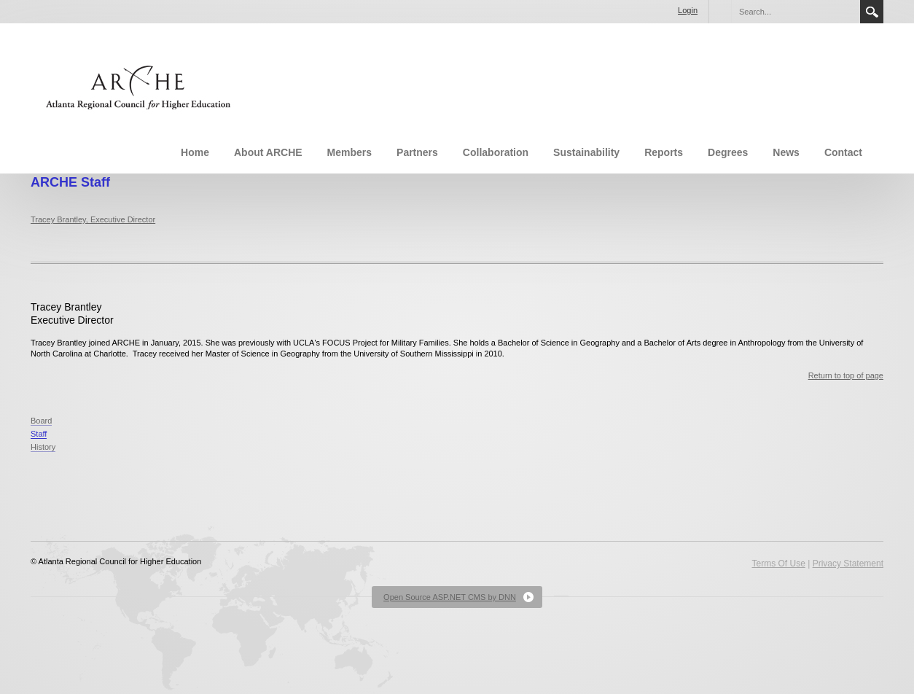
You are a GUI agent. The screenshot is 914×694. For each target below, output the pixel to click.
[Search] (795, 11)
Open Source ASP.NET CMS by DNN (449, 597)
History (43, 446)
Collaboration (495, 152)
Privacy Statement (848, 563)
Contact (843, 152)
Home (195, 152)
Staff (39, 433)
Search (871, 11)
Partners (417, 152)
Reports (663, 152)
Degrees (728, 152)
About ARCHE (268, 152)
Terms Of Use (778, 563)
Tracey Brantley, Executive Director (93, 219)
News (786, 152)
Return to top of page (845, 375)
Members (349, 152)
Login (688, 10)
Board (41, 420)
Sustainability (586, 152)
